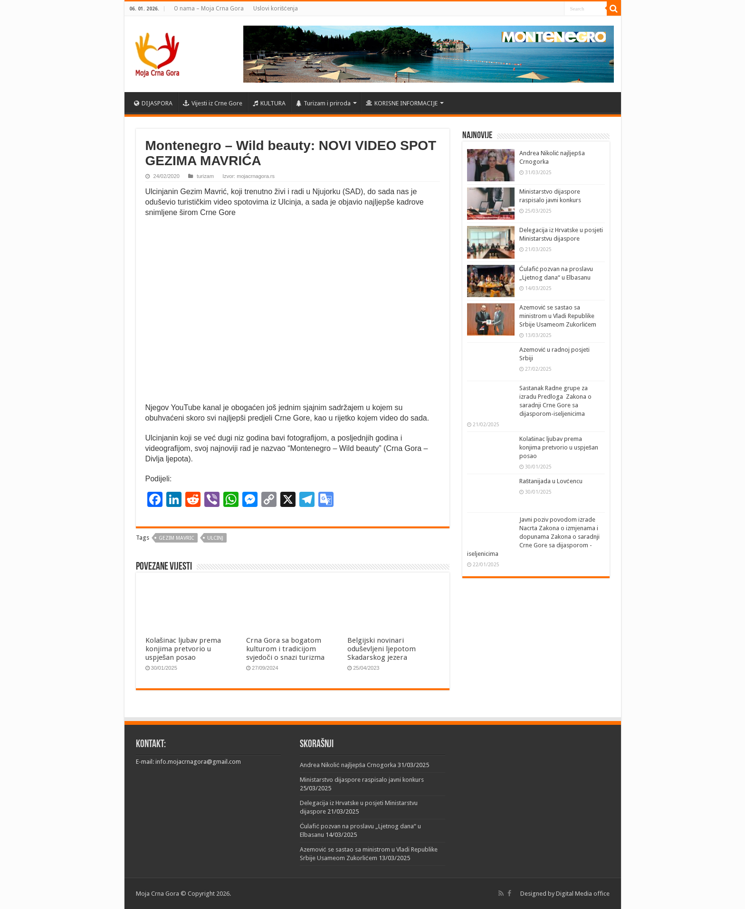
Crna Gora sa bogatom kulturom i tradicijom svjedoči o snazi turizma (285, 649)
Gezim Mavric (176, 538)
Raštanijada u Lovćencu (551, 481)
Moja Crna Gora (157, 893)
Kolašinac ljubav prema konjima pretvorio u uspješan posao (183, 649)
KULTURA (269, 103)
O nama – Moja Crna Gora (209, 8)
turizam (205, 176)
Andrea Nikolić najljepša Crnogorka (348, 764)
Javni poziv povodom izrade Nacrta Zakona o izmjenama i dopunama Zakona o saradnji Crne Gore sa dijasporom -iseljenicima (533, 536)
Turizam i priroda (323, 103)
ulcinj (215, 538)
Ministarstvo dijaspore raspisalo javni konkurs (362, 779)
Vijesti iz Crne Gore (212, 103)
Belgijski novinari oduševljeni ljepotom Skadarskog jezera (381, 649)
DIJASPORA (153, 103)
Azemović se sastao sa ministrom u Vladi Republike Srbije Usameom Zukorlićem (558, 316)
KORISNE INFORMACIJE (402, 103)
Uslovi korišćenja (275, 8)
